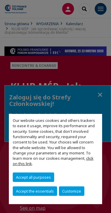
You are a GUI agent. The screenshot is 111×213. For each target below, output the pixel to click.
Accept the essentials (35, 191)
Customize (71, 191)
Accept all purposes (33, 177)
